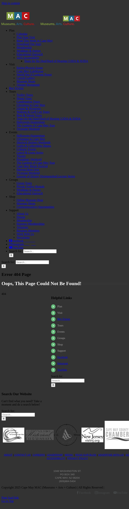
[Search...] (40, 251)
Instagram (62, 363)
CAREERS (39, 454)
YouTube (62, 369)
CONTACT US (22, 454)
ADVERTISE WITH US (111, 454)
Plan (59, 306)
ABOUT (8, 454)
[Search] (11, 255)
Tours (60, 325)
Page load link (10, 497)
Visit (59, 313)
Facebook (62, 357)
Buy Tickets (63, 319)
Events (60, 331)
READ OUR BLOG (85, 454)
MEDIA (69, 454)
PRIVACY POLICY (77, 458)
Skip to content (11, 3)
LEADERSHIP (55, 454)
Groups (61, 338)
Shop (60, 344)
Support (61, 350)
